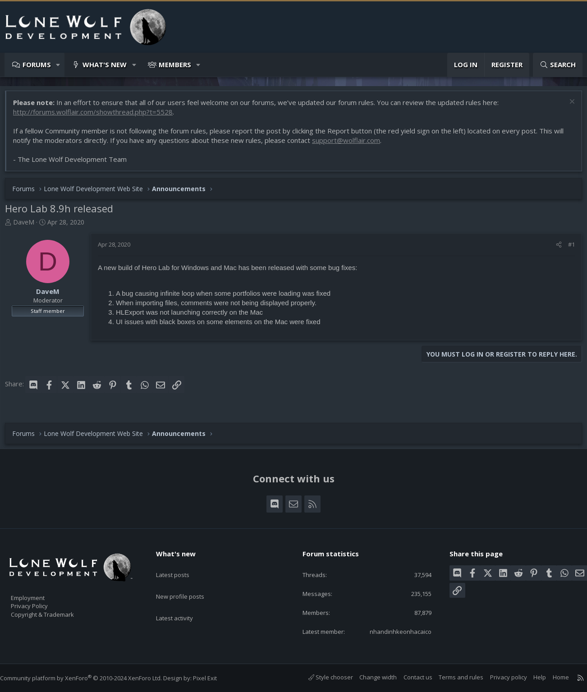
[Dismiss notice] (566, 107)
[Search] (557, 65)
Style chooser (321, 678)
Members (175, 64)
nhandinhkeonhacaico (394, 631)
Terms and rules (452, 678)
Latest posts (181, 564)
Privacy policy (499, 678)
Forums (37, 64)
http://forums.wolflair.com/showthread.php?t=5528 (97, 116)
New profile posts (189, 582)
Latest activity (183, 600)
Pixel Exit (214, 678)
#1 (567, 249)
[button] (58, 65)
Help (530, 678)
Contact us (408, 678)
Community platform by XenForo (90, 678)
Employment (39, 592)
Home (552, 678)
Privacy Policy (41, 601)
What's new (105, 64)
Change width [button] (369, 678)
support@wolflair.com (350, 144)
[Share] (554, 248)
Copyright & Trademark (56, 611)
